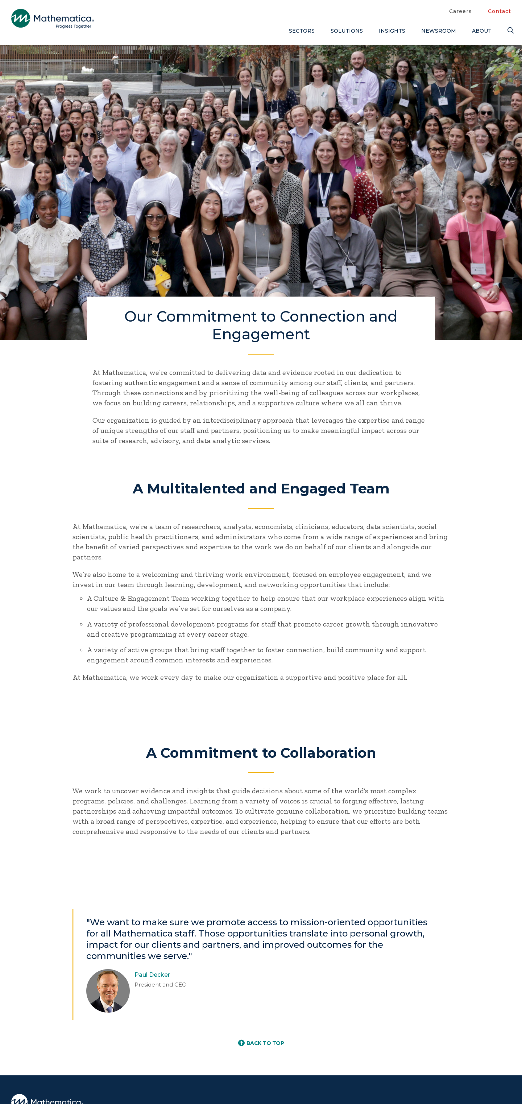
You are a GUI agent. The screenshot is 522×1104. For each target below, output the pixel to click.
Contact (499, 11)
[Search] (509, 30)
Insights (392, 31)
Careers (460, 11)
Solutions (347, 31)
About (482, 31)
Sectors (302, 31)
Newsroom (438, 31)
